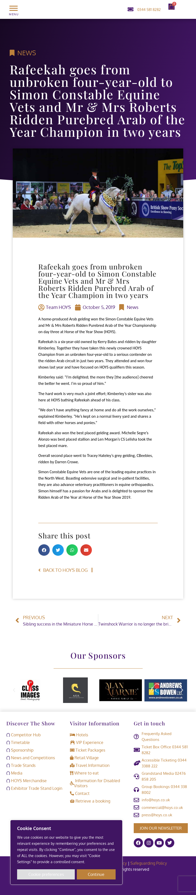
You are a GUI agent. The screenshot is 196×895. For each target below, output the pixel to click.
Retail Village (84, 757)
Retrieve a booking (90, 801)
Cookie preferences (46, 874)
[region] (66, 852)
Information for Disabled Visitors (95, 783)
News (26, 53)
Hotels (79, 734)
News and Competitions (30, 757)
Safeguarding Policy (149, 863)
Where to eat (84, 773)
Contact (80, 793)
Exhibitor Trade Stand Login (34, 788)
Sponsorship (19, 750)
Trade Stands (20, 765)
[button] (44, 550)
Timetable (18, 742)
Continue (96, 874)
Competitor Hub (23, 734)
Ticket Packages (87, 750)
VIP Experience (86, 742)
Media (14, 773)
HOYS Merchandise (26, 780)
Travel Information (89, 765)
